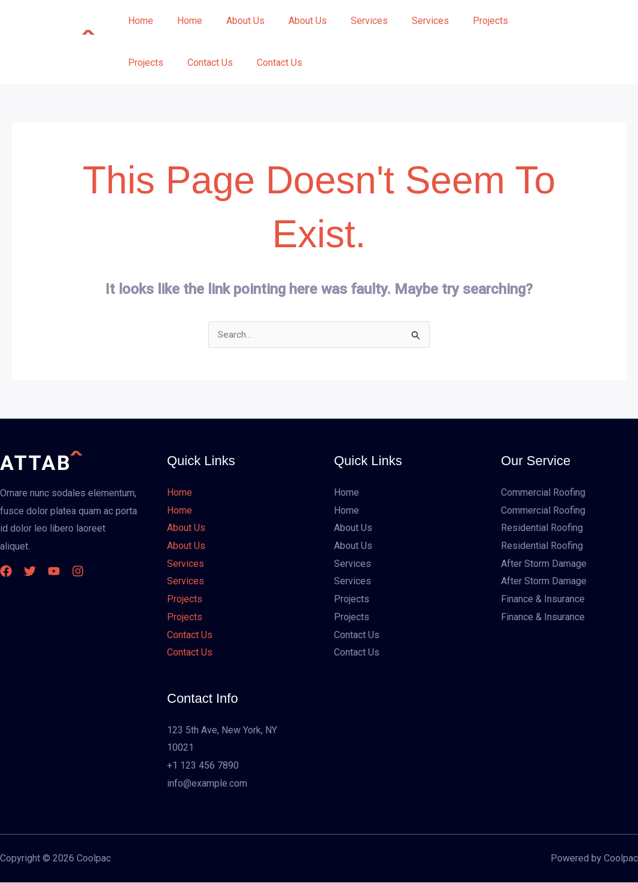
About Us (233, 20)
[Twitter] (36, 572)
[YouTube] (66, 572)
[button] (579, 42)
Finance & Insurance (543, 599)
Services (347, 20)
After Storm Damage (544, 564)
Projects (459, 20)
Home (138, 20)
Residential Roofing (542, 528)
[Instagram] (96, 572)
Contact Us (203, 62)
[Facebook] (6, 572)
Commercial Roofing (543, 493)
